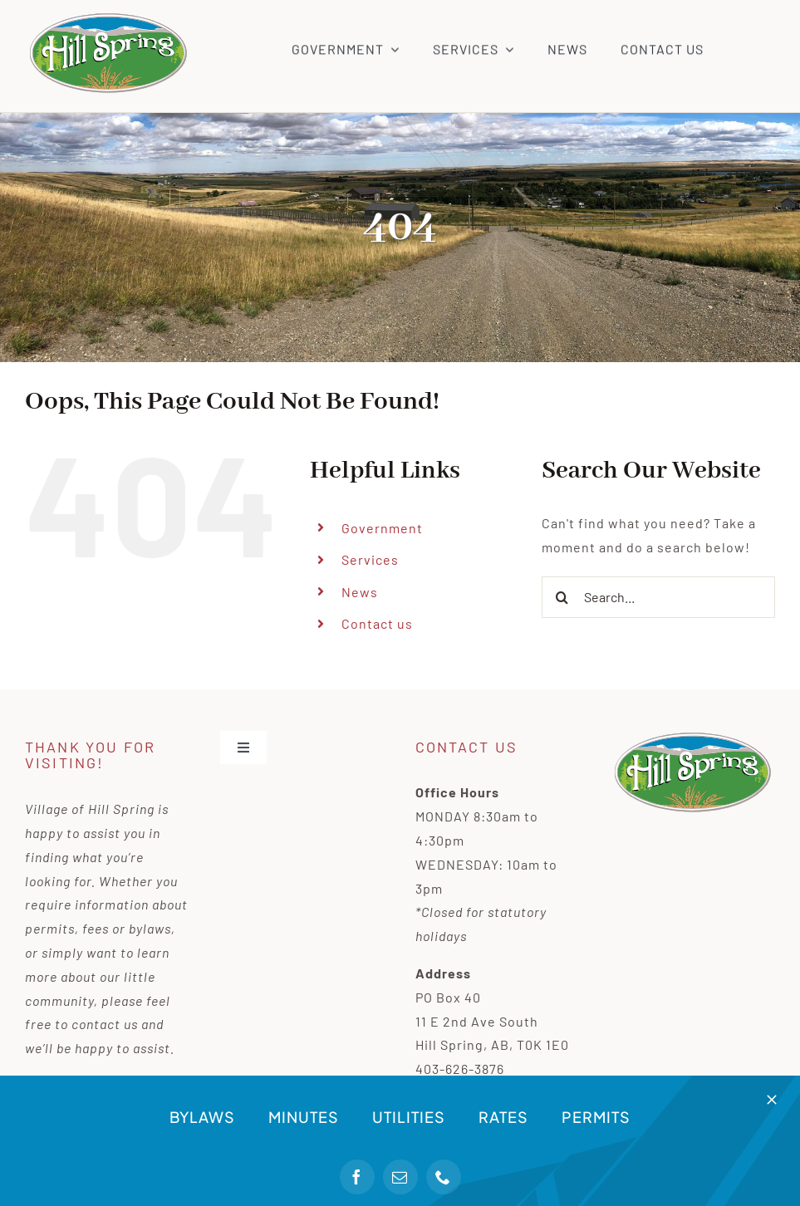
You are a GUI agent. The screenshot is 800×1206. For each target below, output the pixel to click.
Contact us (377, 623)
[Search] (562, 597)
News (359, 592)
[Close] (771, 1099)
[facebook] (357, 1176)
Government (382, 528)
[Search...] (658, 597)
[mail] (400, 1176)
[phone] (443, 1176)
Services (370, 559)
